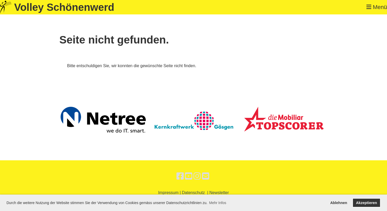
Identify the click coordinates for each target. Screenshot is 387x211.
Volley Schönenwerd (64, 7)
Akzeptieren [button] (366, 203)
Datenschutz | (195, 192)
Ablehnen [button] (338, 203)
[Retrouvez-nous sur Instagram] (197, 176)
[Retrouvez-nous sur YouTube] (188, 176)
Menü (376, 7)
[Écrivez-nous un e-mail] (205, 176)
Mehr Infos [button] (217, 203)
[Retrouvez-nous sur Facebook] (180, 176)
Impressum (168, 192)
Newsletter (219, 192)
